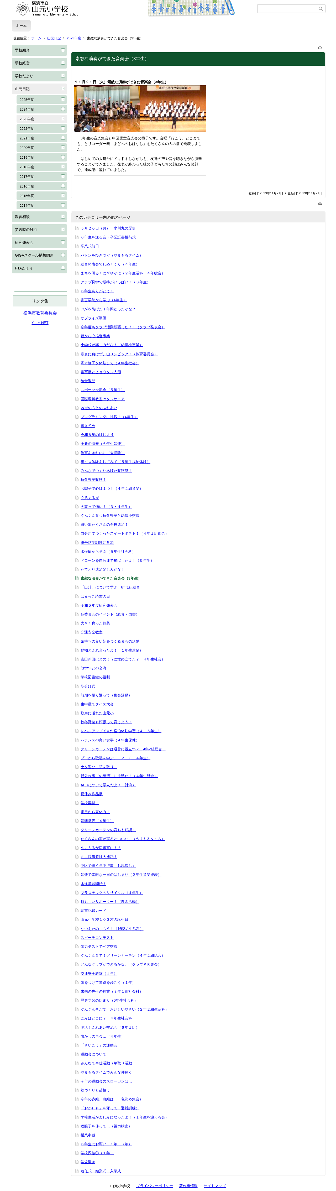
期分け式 (88, 686)
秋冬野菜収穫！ (93, 479)
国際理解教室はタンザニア (103, 399)
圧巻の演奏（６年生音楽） (103, 443)
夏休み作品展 (92, 794)
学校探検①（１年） (97, 1153)
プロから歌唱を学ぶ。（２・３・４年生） (115, 758)
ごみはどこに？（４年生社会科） (108, 1018)
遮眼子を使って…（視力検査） (106, 1126)
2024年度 (27, 109)
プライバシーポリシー (154, 1186)
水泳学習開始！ (93, 884)
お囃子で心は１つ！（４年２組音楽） (112, 488)
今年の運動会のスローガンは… (106, 1081)
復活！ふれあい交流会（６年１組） (110, 1027)
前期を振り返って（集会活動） (106, 695)
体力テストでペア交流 (99, 946)
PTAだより (24, 268)
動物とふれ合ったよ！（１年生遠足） (112, 650)
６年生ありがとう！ (97, 291)
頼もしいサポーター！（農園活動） (110, 901)
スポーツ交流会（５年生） (103, 390)
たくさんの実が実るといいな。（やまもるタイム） (123, 839)
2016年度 (27, 186)
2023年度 (74, 38)
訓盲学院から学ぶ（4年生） (104, 300)
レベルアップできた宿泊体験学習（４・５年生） (121, 731)
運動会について (93, 1054)
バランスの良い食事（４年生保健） (110, 740)
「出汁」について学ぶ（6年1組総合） (112, 587)
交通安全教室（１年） (99, 973)
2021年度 (27, 138)
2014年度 (27, 205)
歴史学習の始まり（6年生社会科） (109, 1000)
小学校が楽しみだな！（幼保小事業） (112, 345)
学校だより (24, 76)
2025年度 (27, 100)
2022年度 (27, 129)
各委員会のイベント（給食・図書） (110, 614)
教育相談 (22, 217)
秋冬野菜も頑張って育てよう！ (106, 722)
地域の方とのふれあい (99, 408)
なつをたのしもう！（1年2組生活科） (112, 929)
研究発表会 (24, 242)
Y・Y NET (40, 323)
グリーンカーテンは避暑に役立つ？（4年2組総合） (123, 749)
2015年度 (27, 196)
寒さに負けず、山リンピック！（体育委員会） (119, 354)
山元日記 (54, 38)
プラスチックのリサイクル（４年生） (112, 893)
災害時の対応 (26, 229)
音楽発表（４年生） (97, 821)
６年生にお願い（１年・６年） (106, 1144)
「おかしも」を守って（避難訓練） (110, 1108)
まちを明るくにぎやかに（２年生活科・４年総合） (123, 273)
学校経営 (22, 63)
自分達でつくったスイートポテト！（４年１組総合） (125, 533)
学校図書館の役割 (95, 677)
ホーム (21, 25)
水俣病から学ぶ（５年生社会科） (108, 551)
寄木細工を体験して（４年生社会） (110, 363)
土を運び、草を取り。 (99, 767)
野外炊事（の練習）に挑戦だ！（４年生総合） (119, 776)
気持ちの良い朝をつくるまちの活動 (110, 641)
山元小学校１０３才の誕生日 (104, 919)
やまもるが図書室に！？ (101, 848)
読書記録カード (93, 910)
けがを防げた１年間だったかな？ (108, 309)
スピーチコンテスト (97, 937)
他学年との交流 (93, 668)
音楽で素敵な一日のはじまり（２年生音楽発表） (121, 874)
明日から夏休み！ (95, 812)
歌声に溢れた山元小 (97, 713)
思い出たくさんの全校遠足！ (104, 524)
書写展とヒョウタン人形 (101, 372)
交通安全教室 (92, 632)
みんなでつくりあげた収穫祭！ (106, 471)
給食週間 (88, 381)
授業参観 (88, 1135)
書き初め (88, 426)
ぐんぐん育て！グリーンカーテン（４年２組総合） (123, 955)
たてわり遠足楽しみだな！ (103, 569)
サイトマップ (215, 1186)
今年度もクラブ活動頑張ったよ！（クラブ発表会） (123, 327)
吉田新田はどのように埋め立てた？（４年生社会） (123, 659)
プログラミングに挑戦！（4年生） (109, 417)
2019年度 (27, 157)
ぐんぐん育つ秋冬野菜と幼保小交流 (110, 515)
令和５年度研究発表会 (99, 605)
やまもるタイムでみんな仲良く (106, 1072)
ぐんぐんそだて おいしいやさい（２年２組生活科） (125, 1009)
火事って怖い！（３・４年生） (106, 507)
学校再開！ (90, 803)
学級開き (88, 1162)
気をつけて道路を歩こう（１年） (108, 982)
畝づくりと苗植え (95, 1090)
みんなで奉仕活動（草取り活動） (108, 1063)
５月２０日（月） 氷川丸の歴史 (108, 228)
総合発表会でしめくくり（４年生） (110, 264)
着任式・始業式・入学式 (101, 1171)
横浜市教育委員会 (40, 313)
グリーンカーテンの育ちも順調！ (108, 830)
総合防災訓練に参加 (97, 542)
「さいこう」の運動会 (99, 1045)
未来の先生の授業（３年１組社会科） (112, 991)
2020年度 (27, 148)
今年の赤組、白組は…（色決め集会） (112, 1099)
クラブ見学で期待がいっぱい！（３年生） (115, 282)
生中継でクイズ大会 (97, 704)
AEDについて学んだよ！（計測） (108, 785)
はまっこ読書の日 (95, 596)
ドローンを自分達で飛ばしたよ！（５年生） (117, 560)
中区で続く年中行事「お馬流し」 (108, 866)
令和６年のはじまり (97, 435)
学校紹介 (22, 50)
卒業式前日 (90, 246)
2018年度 (27, 167)
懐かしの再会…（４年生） (103, 1036)
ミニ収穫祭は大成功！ (99, 857)
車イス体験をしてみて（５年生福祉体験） (115, 462)
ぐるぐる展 (90, 498)
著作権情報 (188, 1186)
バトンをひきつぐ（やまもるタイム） (112, 255)
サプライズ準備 (93, 318)
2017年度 (27, 177)
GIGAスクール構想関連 (34, 255)
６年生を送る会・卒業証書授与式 (108, 237)
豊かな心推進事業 (95, 336)
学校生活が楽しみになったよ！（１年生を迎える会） (125, 1117)
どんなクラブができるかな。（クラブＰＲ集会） (121, 964)
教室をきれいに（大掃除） (103, 453)
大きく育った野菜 (95, 623)
